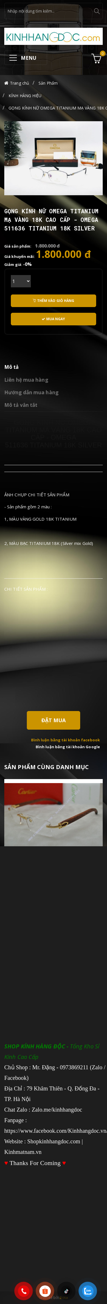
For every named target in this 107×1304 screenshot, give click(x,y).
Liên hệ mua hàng (26, 380)
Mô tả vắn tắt (20, 405)
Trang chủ (19, 83)
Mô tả (11, 367)
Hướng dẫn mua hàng (31, 392)
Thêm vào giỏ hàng (53, 300)
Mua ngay (53, 318)
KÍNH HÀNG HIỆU (25, 95)
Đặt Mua (53, 720)
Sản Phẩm (48, 83)
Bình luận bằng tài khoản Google (68, 746)
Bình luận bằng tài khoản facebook (65, 739)
